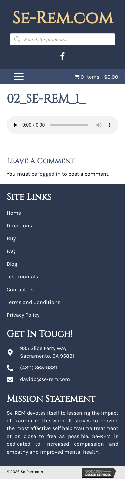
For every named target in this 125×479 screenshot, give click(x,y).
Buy (11, 238)
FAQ (11, 251)
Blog (12, 264)
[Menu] (18, 76)
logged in (49, 174)
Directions (19, 225)
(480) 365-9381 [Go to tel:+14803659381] (38, 367)
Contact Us (20, 289)
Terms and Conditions (33, 302)
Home (14, 213)
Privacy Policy (23, 315)
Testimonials (22, 276)
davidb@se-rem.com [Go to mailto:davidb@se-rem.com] (45, 379)
